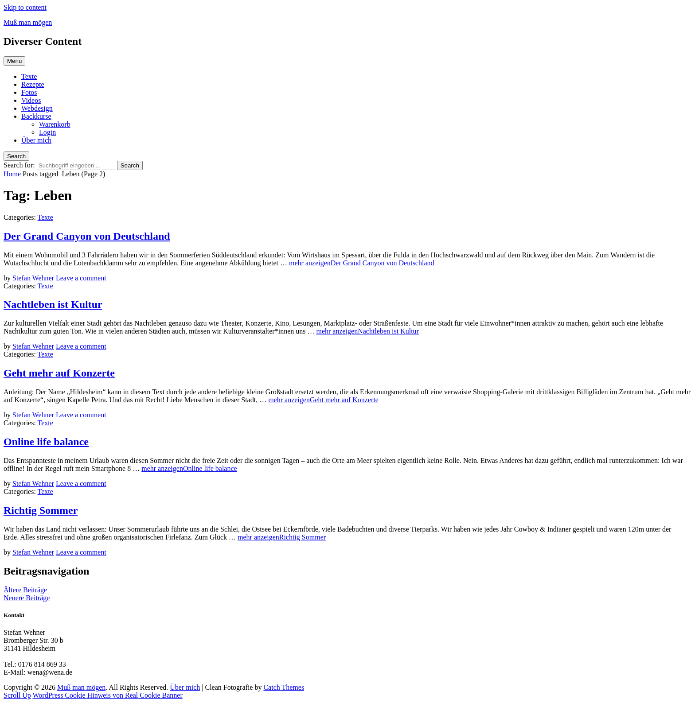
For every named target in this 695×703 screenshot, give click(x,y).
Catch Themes (283, 687)
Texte (29, 76)
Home (13, 174)
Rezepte (32, 84)
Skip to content (25, 7)
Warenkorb (54, 124)
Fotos (29, 92)
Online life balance (46, 441)
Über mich (36, 140)
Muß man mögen (28, 22)
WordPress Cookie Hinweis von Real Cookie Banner (108, 695)
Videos (31, 100)
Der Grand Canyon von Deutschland (87, 236)
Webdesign (37, 108)
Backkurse (36, 116)
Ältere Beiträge (25, 590)
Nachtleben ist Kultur (53, 304)
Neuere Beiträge (27, 598)
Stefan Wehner (33, 278)
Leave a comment (81, 278)
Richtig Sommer (41, 510)
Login (47, 132)
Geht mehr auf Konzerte (59, 373)
